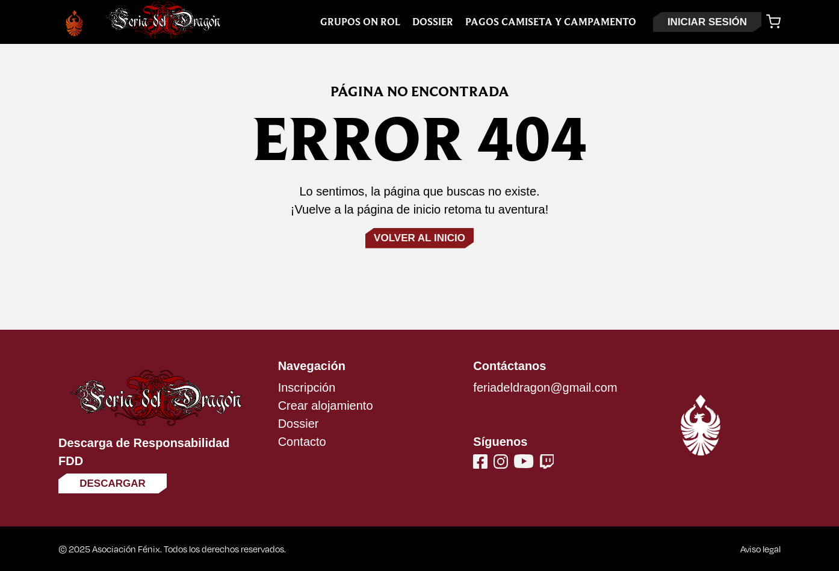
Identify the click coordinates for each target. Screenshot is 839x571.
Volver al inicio (419, 238)
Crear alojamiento (325, 405)
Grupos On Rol (360, 22)
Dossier (432, 22)
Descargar (112, 483)
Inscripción (307, 387)
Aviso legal (760, 548)
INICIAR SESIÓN (707, 22)
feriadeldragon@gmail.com (545, 387)
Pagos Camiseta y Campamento (550, 22)
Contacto (302, 441)
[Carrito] (773, 21)
